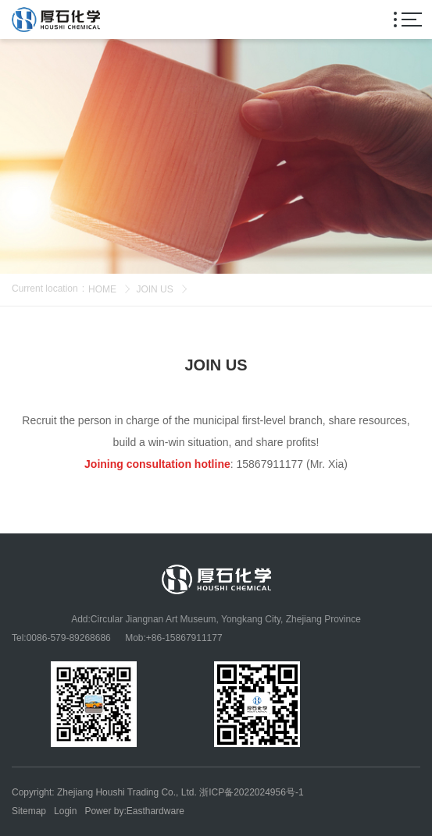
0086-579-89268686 (69, 637)
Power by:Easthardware (134, 811)
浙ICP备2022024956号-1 (251, 792)
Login (65, 811)
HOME (102, 289)
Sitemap (29, 811)
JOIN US (154, 289)
